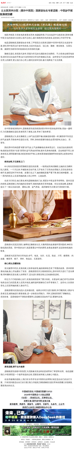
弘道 (71, 3)
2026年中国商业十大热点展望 (37, 395)
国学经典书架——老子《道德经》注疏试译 (61, 20)
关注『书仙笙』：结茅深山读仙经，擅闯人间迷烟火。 (37, 439)
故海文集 (46, 401)
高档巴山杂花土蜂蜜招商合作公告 (37, 407)
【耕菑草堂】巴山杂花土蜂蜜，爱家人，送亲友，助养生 (37, 437)
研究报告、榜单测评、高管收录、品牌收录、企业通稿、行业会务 (37, 442)
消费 (57, 3)
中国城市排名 (28, 391)
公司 (60, 3)
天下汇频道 (18, 7)
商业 (53, 3)
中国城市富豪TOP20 (43, 391)
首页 (50, 3)
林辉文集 (28, 401)
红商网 (11, 7)
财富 (68, 3)
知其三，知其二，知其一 (42, 20)
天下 (64, 3)
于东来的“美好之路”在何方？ (20, 20)
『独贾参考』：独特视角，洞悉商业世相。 (37, 424)
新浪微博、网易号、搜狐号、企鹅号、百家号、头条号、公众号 (37, 404)
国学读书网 (37, 401)
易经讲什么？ (31, 20)
